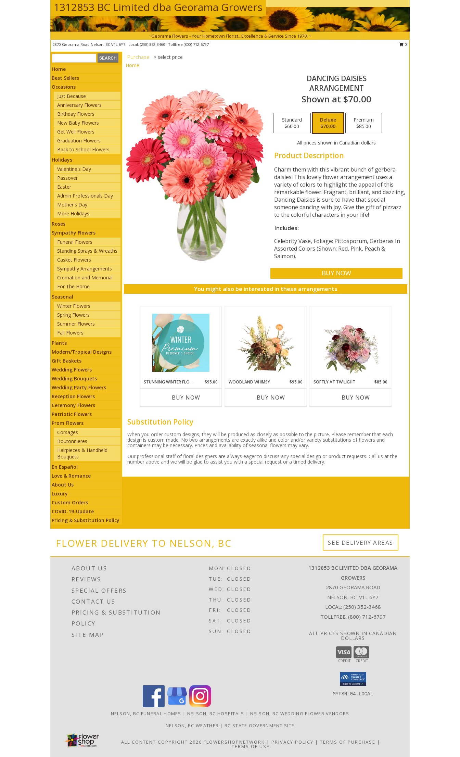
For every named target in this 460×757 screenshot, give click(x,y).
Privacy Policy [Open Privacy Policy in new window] (292, 742)
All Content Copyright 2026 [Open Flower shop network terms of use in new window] (161, 742)
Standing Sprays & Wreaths (87, 251)
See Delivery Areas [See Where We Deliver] (360, 542)
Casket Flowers (74, 259)
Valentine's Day (74, 169)
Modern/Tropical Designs (82, 352)
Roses (58, 223)
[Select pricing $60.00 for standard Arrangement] (291, 123)
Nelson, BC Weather (192, 725)
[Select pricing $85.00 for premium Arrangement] (364, 123)
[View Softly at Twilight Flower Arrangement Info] (350, 342)
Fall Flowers (70, 332)
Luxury (60, 493)
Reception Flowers (73, 396)
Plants (59, 343)
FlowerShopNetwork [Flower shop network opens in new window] (234, 742)
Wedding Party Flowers (79, 387)
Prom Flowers (68, 423)
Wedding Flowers (72, 369)
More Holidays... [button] (74, 213)
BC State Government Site (259, 725)
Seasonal (62, 296)
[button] (353, 679)
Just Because (71, 96)
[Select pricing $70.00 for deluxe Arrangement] (328, 123)
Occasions (64, 87)
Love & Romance (71, 475)
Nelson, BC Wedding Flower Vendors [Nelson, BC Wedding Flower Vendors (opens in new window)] (299, 713)
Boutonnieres (72, 441)
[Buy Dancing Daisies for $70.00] (336, 273)
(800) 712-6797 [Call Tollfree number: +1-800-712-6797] (367, 616)
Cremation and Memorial (85, 277)
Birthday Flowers (75, 114)
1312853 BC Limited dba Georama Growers (158, 7)
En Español (65, 467)
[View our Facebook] (154, 705)
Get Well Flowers (75, 131)
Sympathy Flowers (73, 232)
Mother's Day (72, 204)
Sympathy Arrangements (84, 268)
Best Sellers (65, 78)
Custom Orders (70, 502)
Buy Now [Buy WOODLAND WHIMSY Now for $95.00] (271, 397)
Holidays (62, 159)
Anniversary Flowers (79, 105)
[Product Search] (74, 58)
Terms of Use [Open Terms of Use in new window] (251, 746)
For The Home (73, 286)
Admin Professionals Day (85, 195)
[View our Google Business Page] (177, 705)
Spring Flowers (73, 315)
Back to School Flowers (83, 149)
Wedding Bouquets (74, 378)
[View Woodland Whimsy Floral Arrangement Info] (265, 342)
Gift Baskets (66, 360)
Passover (67, 178)
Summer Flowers (76, 323)
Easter (64, 187)
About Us (63, 484)
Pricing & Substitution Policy (85, 520)
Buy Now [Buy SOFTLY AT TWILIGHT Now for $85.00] (356, 397)
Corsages (67, 432)
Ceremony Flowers (73, 405)
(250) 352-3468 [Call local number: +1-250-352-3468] (153, 44)
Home (59, 69)
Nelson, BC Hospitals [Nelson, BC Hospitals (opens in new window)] (215, 713)
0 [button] (403, 44)
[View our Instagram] (200, 705)
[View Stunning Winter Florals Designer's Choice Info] (180, 343)
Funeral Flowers (74, 242)
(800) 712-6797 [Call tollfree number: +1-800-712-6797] (196, 44)
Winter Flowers (73, 306)
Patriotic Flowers (72, 414)
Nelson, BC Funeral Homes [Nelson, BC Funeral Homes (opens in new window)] (146, 713)
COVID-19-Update (73, 511)
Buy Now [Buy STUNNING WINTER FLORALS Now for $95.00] (186, 397)
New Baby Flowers (78, 122)
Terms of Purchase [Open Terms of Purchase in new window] (347, 742)
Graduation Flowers (79, 140)
